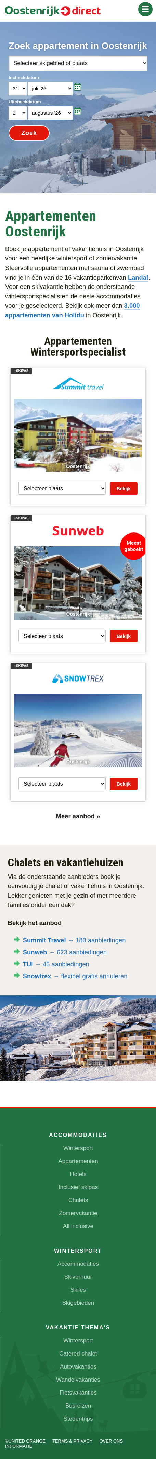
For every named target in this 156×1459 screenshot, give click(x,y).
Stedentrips (78, 1418)
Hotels (78, 1174)
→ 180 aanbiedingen (74, 940)
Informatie (18, 1446)
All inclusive (78, 1226)
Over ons (111, 1441)
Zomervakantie (78, 1213)
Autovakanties (78, 1366)
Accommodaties (78, 1264)
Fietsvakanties (78, 1392)
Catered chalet (78, 1353)
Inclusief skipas (78, 1187)
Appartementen (78, 1161)
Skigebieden (78, 1303)
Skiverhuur (78, 1277)
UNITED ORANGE (27, 1441)
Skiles (78, 1290)
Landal (138, 277)
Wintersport (78, 1148)
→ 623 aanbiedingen (65, 952)
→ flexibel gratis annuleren (75, 976)
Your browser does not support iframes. (78, 107)
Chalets (78, 1200)
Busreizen (78, 1405)
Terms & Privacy (72, 1441)
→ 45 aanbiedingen (56, 964)
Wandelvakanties (78, 1379)
